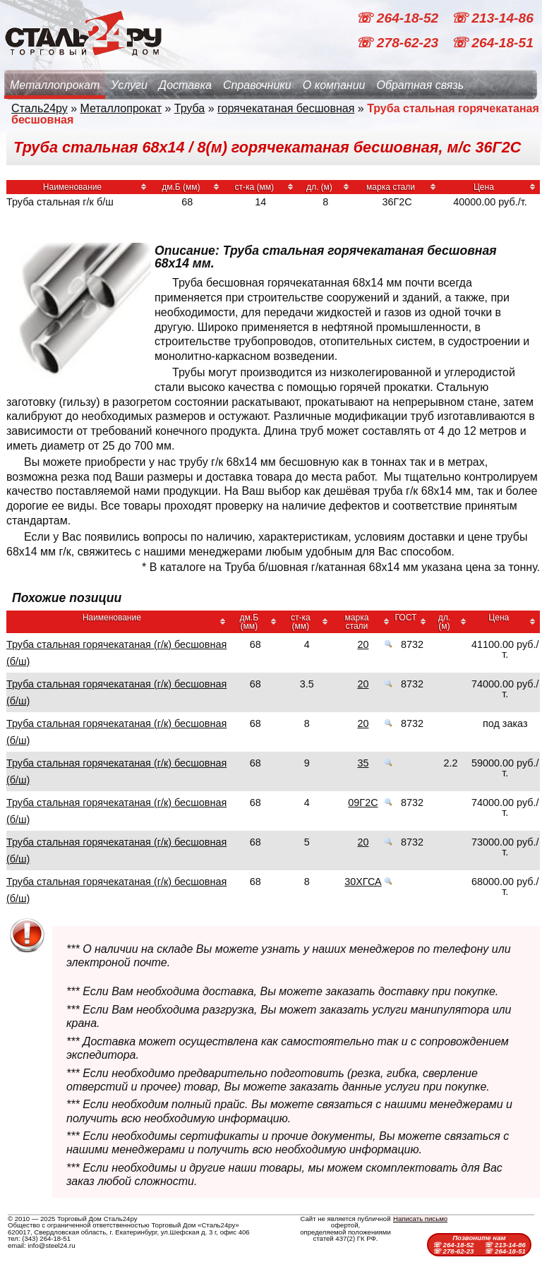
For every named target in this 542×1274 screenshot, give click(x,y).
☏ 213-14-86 (492, 18)
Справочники (257, 85)
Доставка (185, 85)
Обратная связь (420, 85)
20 (362, 644)
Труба (189, 108)
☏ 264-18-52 (399, 18)
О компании (334, 85)
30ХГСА (362, 881)
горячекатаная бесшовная (285, 108)
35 (362, 763)
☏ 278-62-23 (399, 42)
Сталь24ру (39, 108)
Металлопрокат (55, 85)
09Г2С (363, 802)
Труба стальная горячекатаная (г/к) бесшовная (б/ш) (116, 653)
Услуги (129, 85)
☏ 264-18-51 (492, 42)
